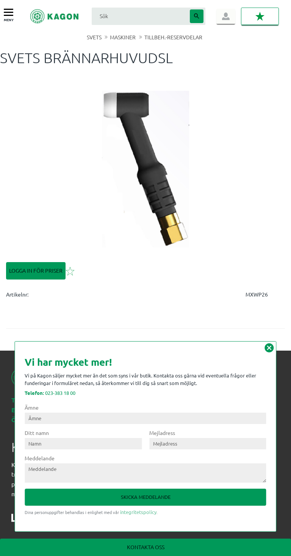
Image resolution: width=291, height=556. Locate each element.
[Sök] (196, 16)
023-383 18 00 (50, 393)
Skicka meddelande (146, 497)
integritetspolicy (138, 512)
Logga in (226, 16)
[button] (10, 12)
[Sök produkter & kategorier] (140, 16)
